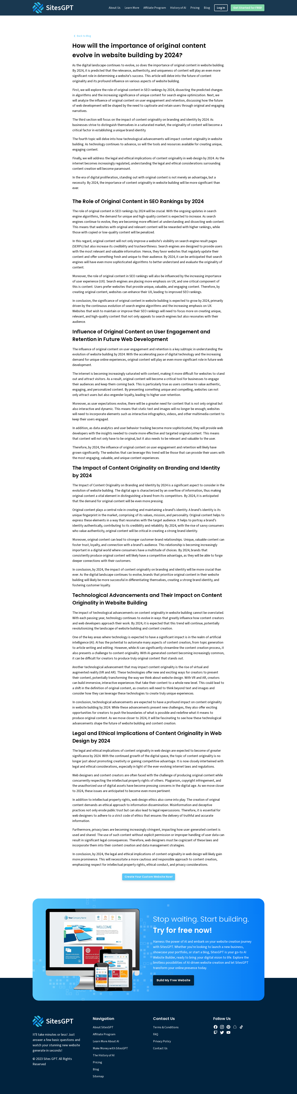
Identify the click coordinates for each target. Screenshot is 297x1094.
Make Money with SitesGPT (110, 1048)
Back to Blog (81, 36)
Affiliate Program (154, 8)
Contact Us (160, 1048)
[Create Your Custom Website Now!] (148, 876)
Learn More (132, 8)
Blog (207, 8)
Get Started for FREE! (247, 8)
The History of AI (104, 1055)
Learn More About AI (106, 1041)
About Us (114, 8)
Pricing (195, 8)
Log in (221, 8)
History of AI (178, 8)
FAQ (155, 1034)
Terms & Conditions (166, 1027)
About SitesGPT (103, 1027)
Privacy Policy (162, 1041)
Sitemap (98, 1076)
